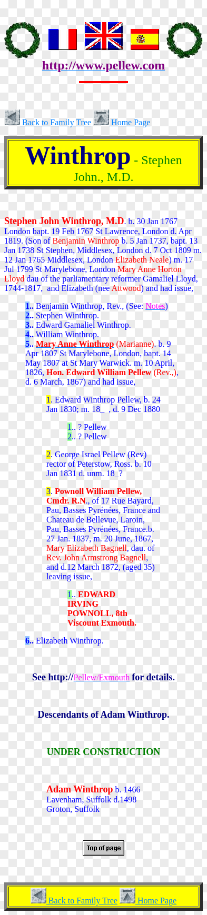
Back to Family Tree (47, 122)
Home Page (121, 122)
